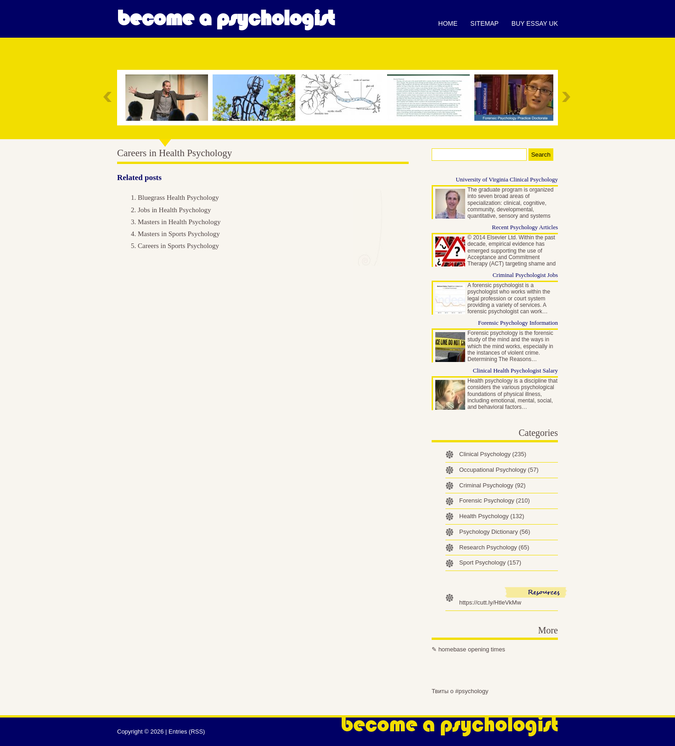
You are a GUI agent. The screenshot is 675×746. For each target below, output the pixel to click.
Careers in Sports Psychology (178, 245)
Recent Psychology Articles (525, 227)
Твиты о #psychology (460, 691)
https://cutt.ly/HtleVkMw (490, 602)
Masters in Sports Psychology (179, 233)
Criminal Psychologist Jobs (525, 274)
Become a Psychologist (225, 18)
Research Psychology (494, 547)
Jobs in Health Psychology (174, 210)
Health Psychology (491, 516)
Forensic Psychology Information (518, 322)
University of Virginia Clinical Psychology (507, 179)
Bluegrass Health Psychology (178, 197)
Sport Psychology (490, 562)
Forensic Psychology (494, 500)
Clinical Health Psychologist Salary (515, 370)
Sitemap (484, 23)
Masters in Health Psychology (179, 222)
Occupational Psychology (499, 469)
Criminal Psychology (492, 485)
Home (447, 23)
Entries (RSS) (187, 731)
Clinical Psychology (492, 454)
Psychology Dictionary (494, 531)
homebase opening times (472, 649)
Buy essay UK (535, 23)
